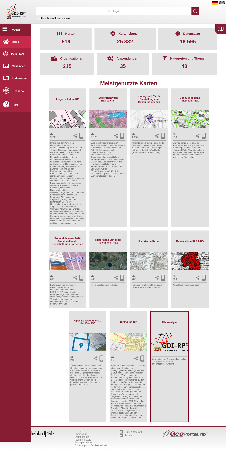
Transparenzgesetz (85, 442)
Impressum (81, 434)
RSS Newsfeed (131, 432)
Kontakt (79, 431)
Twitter (126, 435)
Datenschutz (82, 437)
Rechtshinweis (83, 439)
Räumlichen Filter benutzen (55, 18)
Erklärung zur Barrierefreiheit (91, 445)
